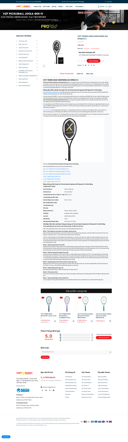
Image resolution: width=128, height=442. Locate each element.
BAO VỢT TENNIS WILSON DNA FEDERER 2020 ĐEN (56, 174)
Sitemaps (67, 394)
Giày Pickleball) (24, 64)
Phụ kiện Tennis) (24, 54)
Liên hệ (54, 6)
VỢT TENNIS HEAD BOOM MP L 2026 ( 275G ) (48, 315)
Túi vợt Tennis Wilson (103, 388)
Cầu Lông (70, 6)
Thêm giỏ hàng (93, 61)
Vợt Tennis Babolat (87, 382)
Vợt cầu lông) (23, 57)
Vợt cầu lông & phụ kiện (104, 397)
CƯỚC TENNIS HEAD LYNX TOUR (51, 181)
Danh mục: (80, 48)
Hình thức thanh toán (70, 382)
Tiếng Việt (109, 1)
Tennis (61, 6)
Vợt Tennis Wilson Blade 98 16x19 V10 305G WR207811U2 (85, 315)
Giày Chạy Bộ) (23, 79)
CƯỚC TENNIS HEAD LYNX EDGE (51, 179)
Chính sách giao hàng (70, 388)
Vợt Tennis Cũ (85, 385)
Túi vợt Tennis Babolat (104, 394)
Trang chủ (37, 6)
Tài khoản (101, 6)
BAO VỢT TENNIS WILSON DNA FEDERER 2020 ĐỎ (56, 171)
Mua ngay (81, 1)
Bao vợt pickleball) (24, 85)
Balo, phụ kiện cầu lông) (26, 61)
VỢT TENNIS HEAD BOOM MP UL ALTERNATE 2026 (65, 315)
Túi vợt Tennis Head (103, 391)
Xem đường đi (20, 386)
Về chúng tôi (68, 376)
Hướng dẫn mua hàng (70, 385)
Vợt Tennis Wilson (86, 376)
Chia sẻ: (79, 65)
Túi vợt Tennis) (23, 47)
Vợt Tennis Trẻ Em (86, 388)
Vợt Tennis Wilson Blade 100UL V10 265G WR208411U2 (103, 315)
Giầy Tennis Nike (102, 376)
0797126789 (37, 1)
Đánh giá (80, 74)
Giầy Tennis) (23, 44)
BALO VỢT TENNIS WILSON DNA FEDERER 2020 (56, 169)
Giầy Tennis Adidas (103, 379)
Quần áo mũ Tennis (87, 397)
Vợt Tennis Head (95, 48)
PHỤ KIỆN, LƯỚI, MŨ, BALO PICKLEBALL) (26, 71)
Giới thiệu (46, 6)
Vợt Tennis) (23, 41)
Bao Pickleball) (23, 82)
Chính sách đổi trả (70, 391)
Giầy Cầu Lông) (23, 67)
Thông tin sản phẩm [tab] (67, 74)
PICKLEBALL (80, 6)
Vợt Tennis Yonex (86, 391)
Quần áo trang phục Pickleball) (28, 75)
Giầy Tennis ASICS (103, 382)
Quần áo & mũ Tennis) (25, 51)
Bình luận (89, 74)
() (110, 6)
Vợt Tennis (30, 20)
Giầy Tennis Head (102, 385)
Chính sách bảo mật (70, 379)
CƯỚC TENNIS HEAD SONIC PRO (52, 176)
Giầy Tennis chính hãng (88, 394)
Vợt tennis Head (47, 110)
